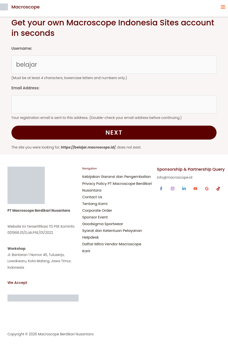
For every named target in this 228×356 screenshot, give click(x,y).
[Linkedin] (184, 188)
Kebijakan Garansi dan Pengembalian (116, 176)
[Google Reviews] (207, 188)
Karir (86, 251)
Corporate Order (97, 210)
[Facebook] (161, 188)
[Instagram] (172, 188)
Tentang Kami (95, 203)
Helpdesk (90, 237)
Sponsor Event (95, 217)
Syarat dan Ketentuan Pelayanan (112, 230)
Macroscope (25, 7)
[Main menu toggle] (223, 7)
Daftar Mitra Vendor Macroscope (111, 244)
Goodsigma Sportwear (102, 223)
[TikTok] (218, 188)
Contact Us (92, 197)
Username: (21, 48)
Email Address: (25, 88)
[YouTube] (195, 188)
